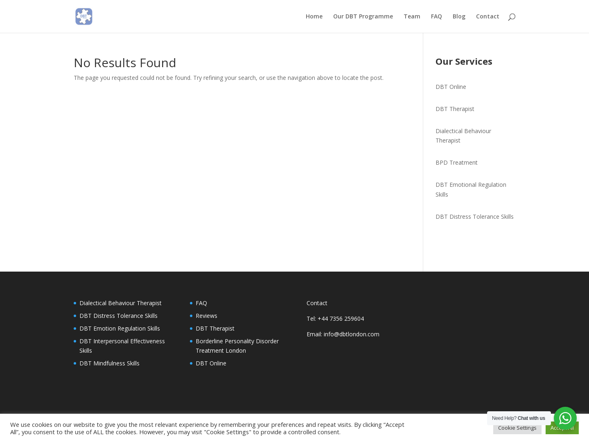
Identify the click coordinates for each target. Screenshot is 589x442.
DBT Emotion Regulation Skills (119, 328)
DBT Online (451, 87)
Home (314, 17)
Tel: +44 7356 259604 (335, 318)
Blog (459, 17)
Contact (487, 17)
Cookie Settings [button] (517, 427)
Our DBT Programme (363, 17)
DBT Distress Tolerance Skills (475, 216)
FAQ (436, 17)
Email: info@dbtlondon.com (343, 334)
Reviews (206, 316)
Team (412, 17)
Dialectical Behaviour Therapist (120, 303)
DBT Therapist (455, 109)
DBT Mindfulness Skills (109, 363)
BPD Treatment (457, 162)
